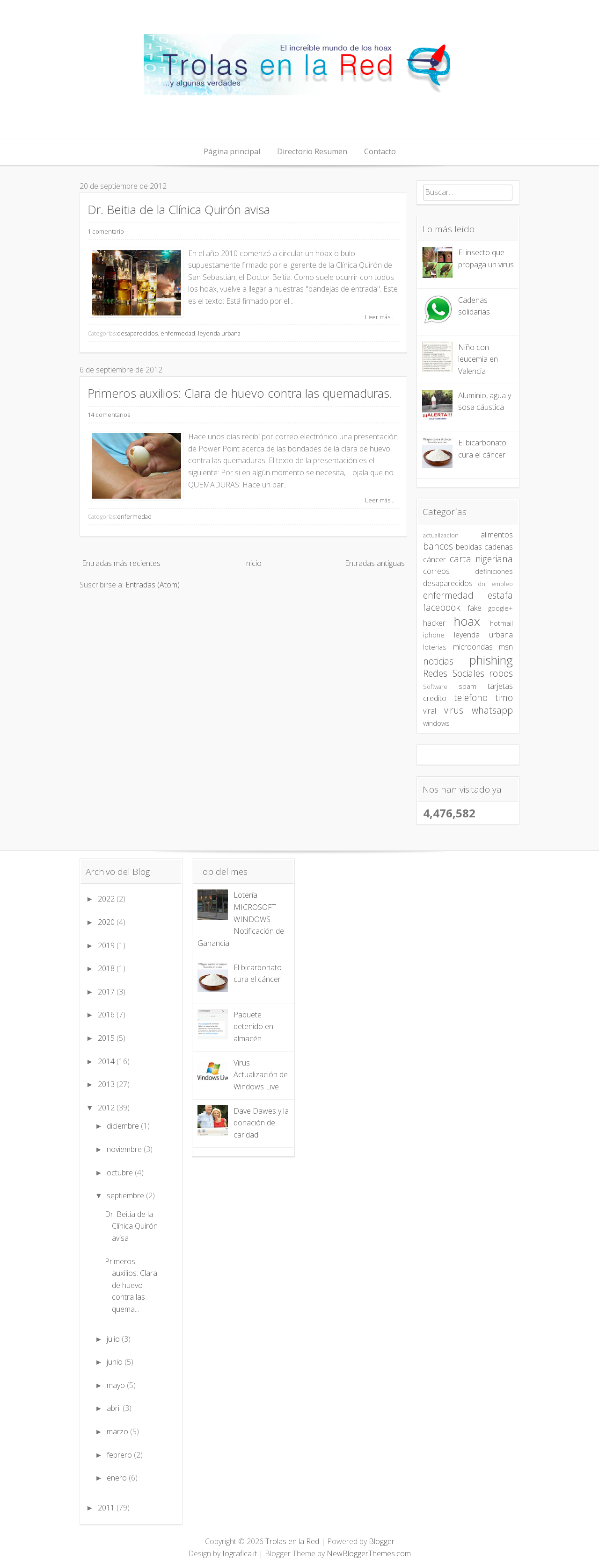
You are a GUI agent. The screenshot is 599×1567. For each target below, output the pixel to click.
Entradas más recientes (121, 563)
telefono (471, 697)
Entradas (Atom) (152, 585)
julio (114, 1339)
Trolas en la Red (292, 1541)
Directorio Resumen (312, 151)
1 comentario (106, 231)
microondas (473, 647)
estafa (500, 595)
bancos (438, 546)
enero (118, 1478)
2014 (107, 1061)
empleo (502, 584)
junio (115, 1362)
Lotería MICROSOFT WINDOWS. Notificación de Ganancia (240, 919)
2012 (107, 1107)
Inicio (253, 563)
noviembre (125, 1149)
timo (504, 697)
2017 (107, 992)
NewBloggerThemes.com (369, 1553)
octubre (121, 1172)
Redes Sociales (453, 673)
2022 (107, 899)
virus (453, 710)
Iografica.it (239, 1553)
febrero (120, 1455)
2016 (107, 1014)
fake (475, 608)
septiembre (126, 1195)
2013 (107, 1084)
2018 (107, 968)
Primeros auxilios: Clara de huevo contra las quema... (131, 1285)
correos (436, 571)
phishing (491, 660)
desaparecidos (137, 333)
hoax (467, 621)
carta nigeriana (481, 558)
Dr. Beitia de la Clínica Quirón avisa (179, 209)
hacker (434, 623)
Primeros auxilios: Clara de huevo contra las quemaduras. (240, 393)
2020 (107, 922)
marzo (118, 1431)
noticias (438, 661)
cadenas (498, 547)
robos (501, 673)
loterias (434, 647)
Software (435, 686)
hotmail (501, 623)
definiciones (494, 571)
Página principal (232, 151)
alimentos (497, 534)
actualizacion (441, 535)
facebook (441, 607)
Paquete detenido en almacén (253, 1026)
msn (506, 647)
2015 (107, 1038)
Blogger (381, 1541)
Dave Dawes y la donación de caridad (261, 1123)
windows (436, 723)
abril (115, 1408)
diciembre (124, 1126)
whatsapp (492, 710)
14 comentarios (109, 414)
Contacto (380, 151)
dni (482, 584)
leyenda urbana (219, 333)
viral (429, 711)
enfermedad (178, 333)
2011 (107, 1508)
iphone (434, 634)
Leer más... (379, 317)
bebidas (469, 547)
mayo (117, 1385)
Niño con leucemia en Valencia (478, 359)
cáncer (434, 559)
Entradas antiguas (375, 563)
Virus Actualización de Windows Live (261, 1075)
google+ (500, 608)
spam (467, 686)
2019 (107, 945)
